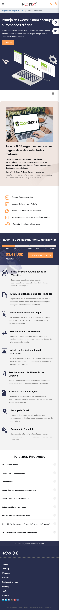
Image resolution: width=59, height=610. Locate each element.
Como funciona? (10, 481)
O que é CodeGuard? (12, 464)
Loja (22, 11)
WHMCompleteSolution (34, 543)
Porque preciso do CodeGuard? (16, 473)
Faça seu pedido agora (40, 255)
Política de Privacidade (36, 608)
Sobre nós (48, 608)
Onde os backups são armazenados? (18, 498)
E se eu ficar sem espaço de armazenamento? (21, 490)
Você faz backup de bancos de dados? (18, 515)
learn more (8, 42)
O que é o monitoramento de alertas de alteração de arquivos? (28, 524)
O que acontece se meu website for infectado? (21, 532)
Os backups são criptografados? (16, 507)
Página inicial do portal (10, 11)
